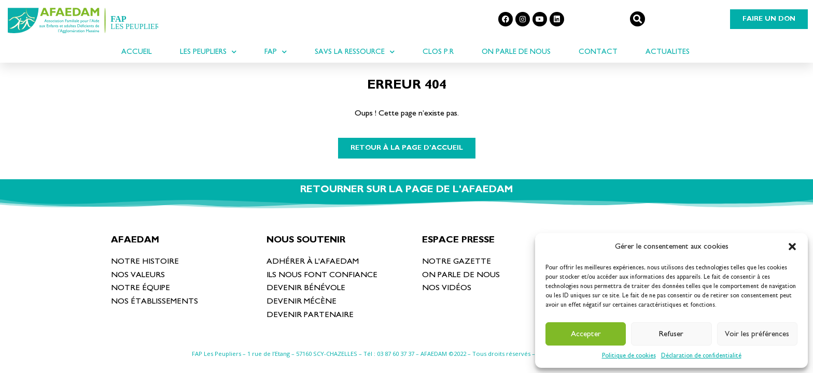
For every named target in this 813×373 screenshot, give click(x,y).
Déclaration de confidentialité (701, 355)
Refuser (671, 334)
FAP (275, 52)
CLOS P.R (438, 51)
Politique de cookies (629, 355)
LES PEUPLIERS (208, 52)
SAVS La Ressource (355, 52)
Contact (598, 51)
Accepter (586, 334)
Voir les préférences (757, 334)
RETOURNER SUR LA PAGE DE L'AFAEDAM (406, 189)
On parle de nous (516, 51)
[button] (792, 246)
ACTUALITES (668, 51)
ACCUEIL (136, 51)
